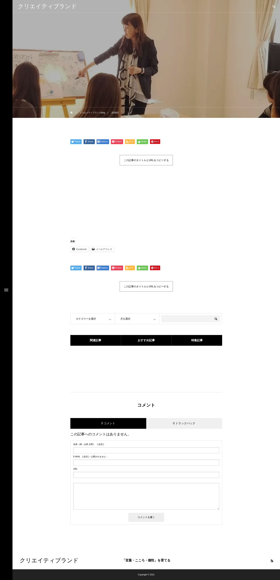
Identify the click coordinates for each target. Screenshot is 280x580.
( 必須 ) (88, 444)
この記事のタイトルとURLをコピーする (146, 160)
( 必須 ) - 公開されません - (90, 457)
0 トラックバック (184, 423)
